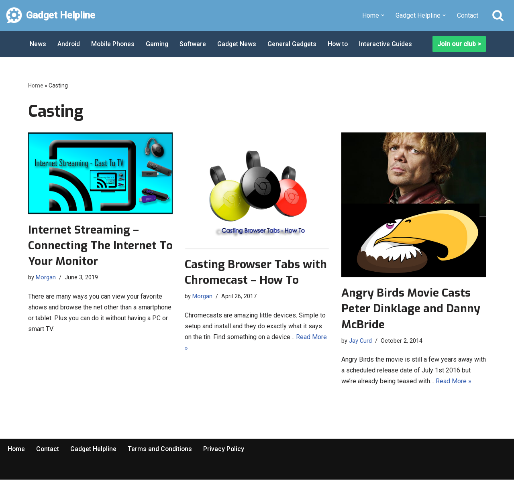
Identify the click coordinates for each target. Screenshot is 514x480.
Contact (467, 15)
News (38, 44)
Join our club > (459, 44)
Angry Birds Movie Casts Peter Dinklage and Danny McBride (410, 308)
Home (35, 85)
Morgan (46, 277)
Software (194, 44)
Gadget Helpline (94, 449)
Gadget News (239, 44)
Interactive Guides (389, 44)
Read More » (453, 381)
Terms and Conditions (161, 449)
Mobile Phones (114, 44)
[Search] (498, 15)
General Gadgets (295, 44)
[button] (382, 15)
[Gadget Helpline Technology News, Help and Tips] (50, 15)
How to (341, 44)
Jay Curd (360, 341)
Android (68, 44)
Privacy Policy (226, 449)
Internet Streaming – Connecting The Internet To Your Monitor (100, 245)
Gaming (158, 44)
